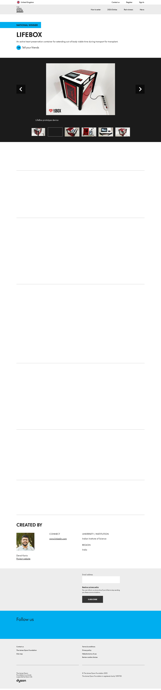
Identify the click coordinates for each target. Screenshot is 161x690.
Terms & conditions (88, 648)
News (142, 10)
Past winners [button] (128, 10)
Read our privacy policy (90, 588)
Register (129, 2)
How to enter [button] (96, 10)
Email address (87, 576)
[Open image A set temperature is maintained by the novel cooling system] (105, 132)
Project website (23, 559)
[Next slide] (140, 89)
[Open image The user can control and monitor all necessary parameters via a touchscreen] (89, 132)
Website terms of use (89, 655)
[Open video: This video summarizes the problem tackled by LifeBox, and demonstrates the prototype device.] (55, 132)
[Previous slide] (20, 89)
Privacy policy (86, 652)
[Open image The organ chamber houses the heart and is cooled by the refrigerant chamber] (122, 132)
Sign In (141, 2)
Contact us (116, 2)
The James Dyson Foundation (26, 652)
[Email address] (101, 580)
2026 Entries (112, 10)
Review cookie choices (90, 659)
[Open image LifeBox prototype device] (38, 132)
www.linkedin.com (58, 539)
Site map (19, 655)
